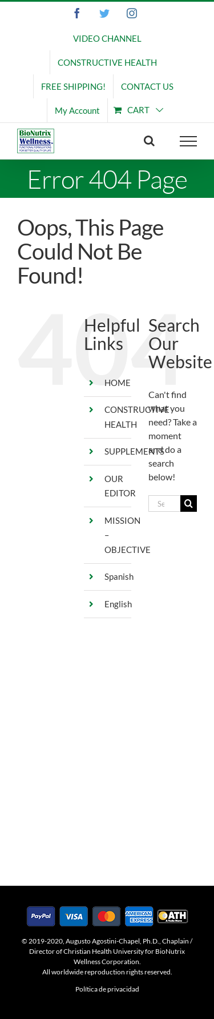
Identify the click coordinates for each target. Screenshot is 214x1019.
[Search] (188, 503)
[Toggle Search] (149, 140)
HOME (117, 382)
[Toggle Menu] (188, 141)
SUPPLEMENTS (134, 451)
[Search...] (164, 503)
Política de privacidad (107, 989)
